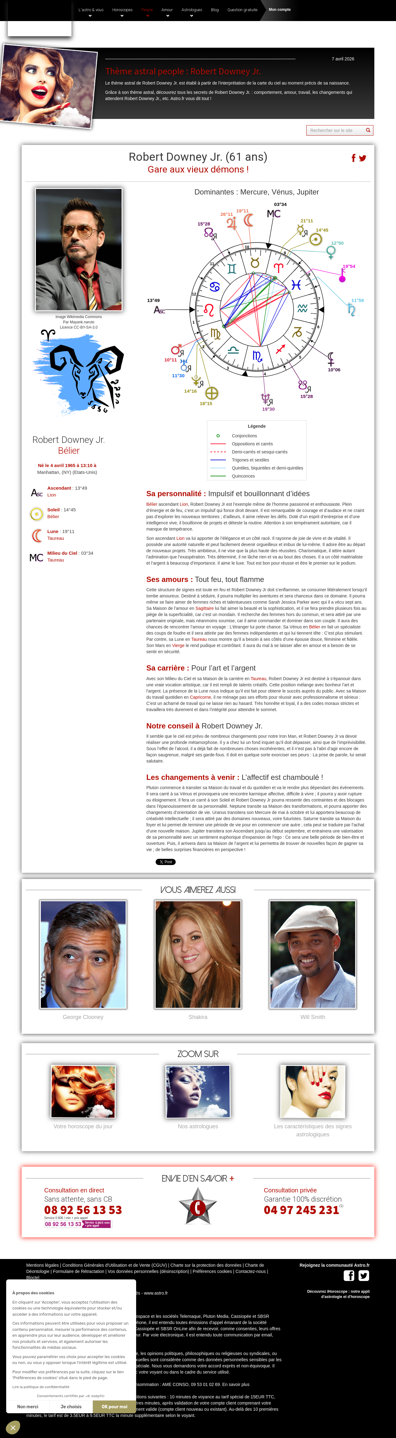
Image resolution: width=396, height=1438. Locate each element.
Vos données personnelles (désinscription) (148, 1281)
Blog (215, 9)
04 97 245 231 (305, 32)
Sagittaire (205, 608)
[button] (13, 1427)
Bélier (53, 516)
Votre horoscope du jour (83, 1137)
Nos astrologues (198, 1137)
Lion (51, 494)
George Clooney (83, 1017)
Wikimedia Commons (84, 317)
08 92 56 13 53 (83, 1220)
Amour (167, 12)
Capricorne (200, 697)
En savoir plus (235, 1394)
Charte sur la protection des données (206, 1275)
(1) (335, 30)
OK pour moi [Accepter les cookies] (57, 1407)
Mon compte (280, 9)
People (147, 12)
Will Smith (312, 1017)
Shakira (197, 1017)
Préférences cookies (212, 1281)
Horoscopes (122, 12)
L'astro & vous (91, 12)
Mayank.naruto (82, 322)
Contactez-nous (250, 1281)
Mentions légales (42, 1275)
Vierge (178, 645)
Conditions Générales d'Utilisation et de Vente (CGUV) (114, 1275)
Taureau (55, 538)
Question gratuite (242, 9)
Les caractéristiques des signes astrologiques (313, 1141)
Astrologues (192, 12)
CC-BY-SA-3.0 (85, 327)
